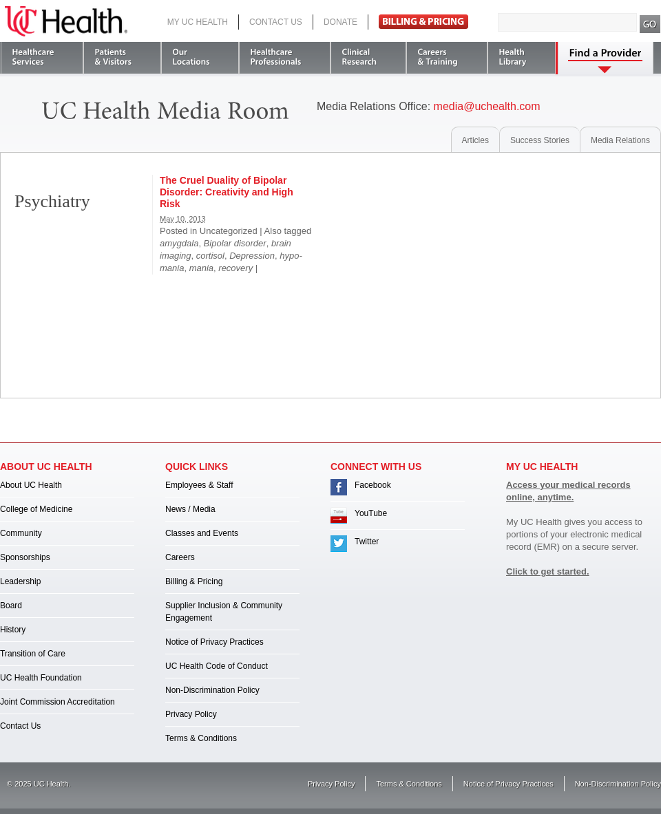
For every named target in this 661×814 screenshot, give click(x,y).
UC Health (66, 21)
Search (650, 24)
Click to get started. (547, 571)
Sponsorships (25, 557)
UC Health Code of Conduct (216, 666)
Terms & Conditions (201, 738)
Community (21, 533)
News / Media (190, 509)
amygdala (179, 243)
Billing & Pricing (193, 581)
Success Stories (539, 140)
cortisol (210, 255)
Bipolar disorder (235, 243)
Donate (340, 22)
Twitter (367, 541)
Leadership (20, 581)
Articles (475, 140)
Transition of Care (32, 653)
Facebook (373, 485)
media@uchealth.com (487, 106)
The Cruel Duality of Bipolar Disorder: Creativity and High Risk (226, 192)
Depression (252, 255)
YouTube (371, 513)
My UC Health (197, 22)
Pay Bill (423, 21)
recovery (235, 268)
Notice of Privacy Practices (214, 642)
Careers (180, 557)
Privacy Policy (191, 714)
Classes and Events (201, 533)
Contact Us (275, 22)
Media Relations (620, 140)
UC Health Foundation (41, 678)
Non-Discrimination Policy (212, 690)
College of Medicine (36, 509)
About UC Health (31, 485)
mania (201, 268)
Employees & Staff (199, 485)
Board (11, 605)
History (12, 629)
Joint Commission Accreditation (57, 702)
